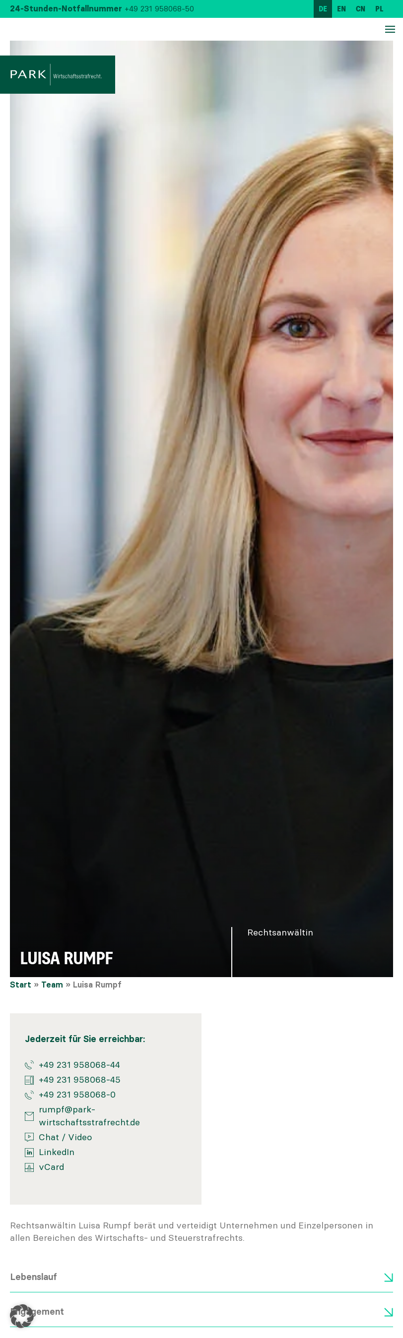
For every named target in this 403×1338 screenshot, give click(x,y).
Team (52, 984)
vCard (51, 1167)
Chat (49, 1137)
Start (20, 984)
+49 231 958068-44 (79, 1064)
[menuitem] (323, 9)
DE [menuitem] (323, 9)
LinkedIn (56, 1152)
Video (80, 1137)
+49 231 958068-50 (159, 9)
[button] (22, 1316)
